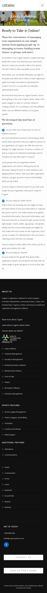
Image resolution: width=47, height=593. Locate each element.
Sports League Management (15, 412)
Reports (8, 502)
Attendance (9, 449)
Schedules (9, 423)
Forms (7, 479)
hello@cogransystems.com (14, 538)
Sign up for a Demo (23, 570)
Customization (10, 473)
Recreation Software (12, 388)
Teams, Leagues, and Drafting (16, 418)
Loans (7, 484)
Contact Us (23, 557)
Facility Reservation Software (15, 365)
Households (9, 496)
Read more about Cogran (12, 319)
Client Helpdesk (26, 588)
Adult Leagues (10, 435)
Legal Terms (37, 585)
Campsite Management (13, 354)
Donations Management (14, 359)
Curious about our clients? (12, 331)
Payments (8, 490)
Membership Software (13, 371)
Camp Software (10, 349)
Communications (11, 455)
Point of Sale (9, 377)
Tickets (7, 382)
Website (8, 507)
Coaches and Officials (13, 429)
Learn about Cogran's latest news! (16, 325)
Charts (7, 467)
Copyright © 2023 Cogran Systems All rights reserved (19, 585)
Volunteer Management (13, 394)
